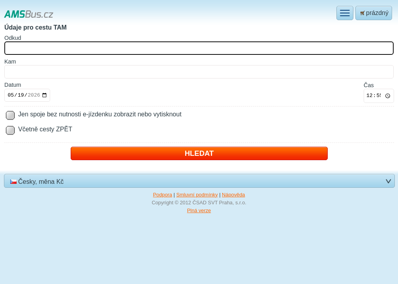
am (10, 61)
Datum (12, 85)
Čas (369, 85)
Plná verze (199, 210)
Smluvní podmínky (197, 195)
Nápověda (233, 195)
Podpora (162, 195)
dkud (12, 38)
